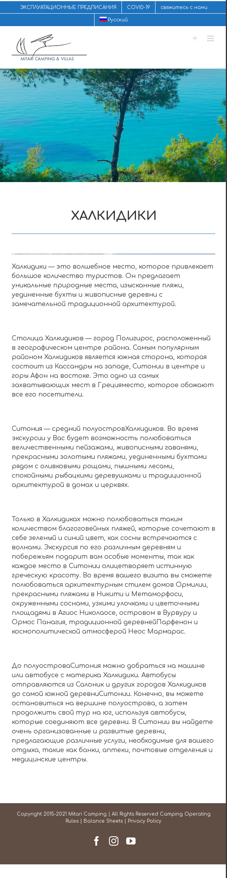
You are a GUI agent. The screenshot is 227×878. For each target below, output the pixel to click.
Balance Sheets (103, 821)
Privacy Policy (144, 821)
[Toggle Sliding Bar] (195, 38)
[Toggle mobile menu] (211, 38)
